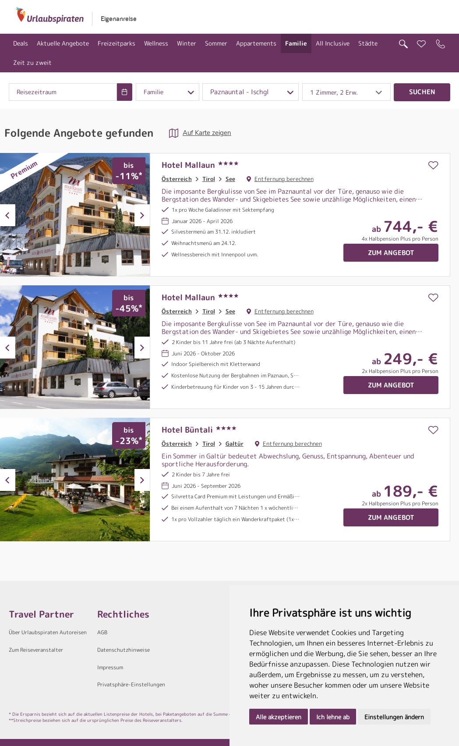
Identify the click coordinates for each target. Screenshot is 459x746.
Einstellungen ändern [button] (394, 717)
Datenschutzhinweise (123, 650)
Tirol (208, 179)
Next (142, 215)
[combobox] (63, 92)
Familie (296, 43)
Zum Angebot (391, 252)
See (230, 179)
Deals (20, 43)
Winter (186, 43)
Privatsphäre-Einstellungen (131, 684)
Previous (7, 215)
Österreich (177, 179)
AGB (102, 632)
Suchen (422, 91)
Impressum (110, 667)
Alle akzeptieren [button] (278, 717)
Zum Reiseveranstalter (36, 650)
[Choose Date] (124, 92)
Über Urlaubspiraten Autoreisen (48, 632)
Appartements (256, 43)
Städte (368, 43)
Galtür (235, 444)
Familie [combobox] (153, 92)
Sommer (216, 43)
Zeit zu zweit (32, 62)
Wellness (156, 43)
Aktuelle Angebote (63, 43)
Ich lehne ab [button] (333, 717)
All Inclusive (333, 43)
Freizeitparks (116, 43)
